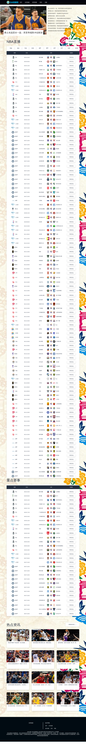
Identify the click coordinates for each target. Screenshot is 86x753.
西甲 (47, 48)
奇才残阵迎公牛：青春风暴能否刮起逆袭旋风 (59, 18)
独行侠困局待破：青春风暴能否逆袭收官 (58, 25)
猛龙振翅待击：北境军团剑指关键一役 (57, 20)
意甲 (62, 48)
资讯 (41, 2)
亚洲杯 (77, 48)
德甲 (40, 48)
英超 (11, 48)
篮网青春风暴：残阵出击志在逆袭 (56, 16)
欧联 (69, 48)
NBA (18, 48)
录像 (46, 2)
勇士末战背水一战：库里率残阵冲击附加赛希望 (60, 8)
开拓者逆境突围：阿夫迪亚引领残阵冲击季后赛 (60, 28)
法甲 (54, 48)
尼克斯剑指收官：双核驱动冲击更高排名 (58, 13)
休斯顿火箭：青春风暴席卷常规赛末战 (57, 11)
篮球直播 (34, 2)
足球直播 (27, 2)
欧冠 (33, 48)
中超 (25, 48)
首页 (21, 2)
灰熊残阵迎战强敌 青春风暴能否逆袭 (57, 30)
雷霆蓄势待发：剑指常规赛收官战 (56, 23)
